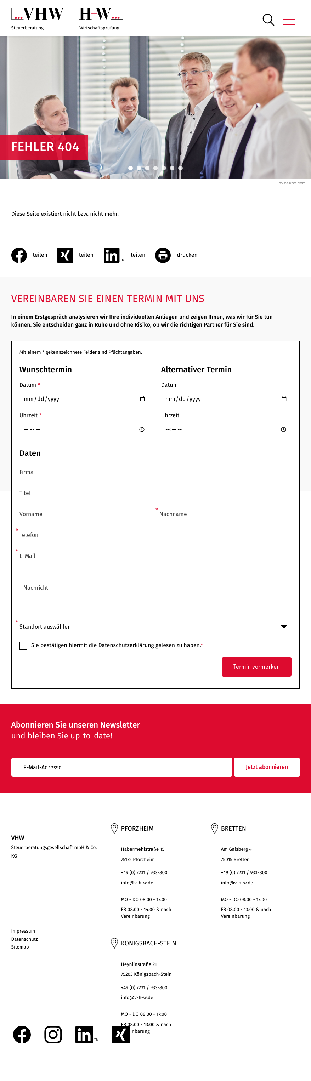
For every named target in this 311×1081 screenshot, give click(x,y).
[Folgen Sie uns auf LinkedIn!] (86, 1034)
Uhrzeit (30, 415)
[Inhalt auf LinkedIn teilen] (129, 255)
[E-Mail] (121, 767)
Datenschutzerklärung (126, 645)
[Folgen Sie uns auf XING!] (121, 1034)
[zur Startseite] (37, 20)
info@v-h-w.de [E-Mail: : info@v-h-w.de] (137, 883)
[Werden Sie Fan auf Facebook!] (22, 1034)
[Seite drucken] (181, 255)
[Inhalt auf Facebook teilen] (34, 255)
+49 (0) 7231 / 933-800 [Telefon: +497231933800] (144, 873)
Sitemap (20, 947)
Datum (29, 385)
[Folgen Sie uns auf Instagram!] (53, 1034)
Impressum (23, 931)
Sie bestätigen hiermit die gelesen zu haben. (117, 645)
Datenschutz (24, 939)
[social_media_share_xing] (80, 255)
